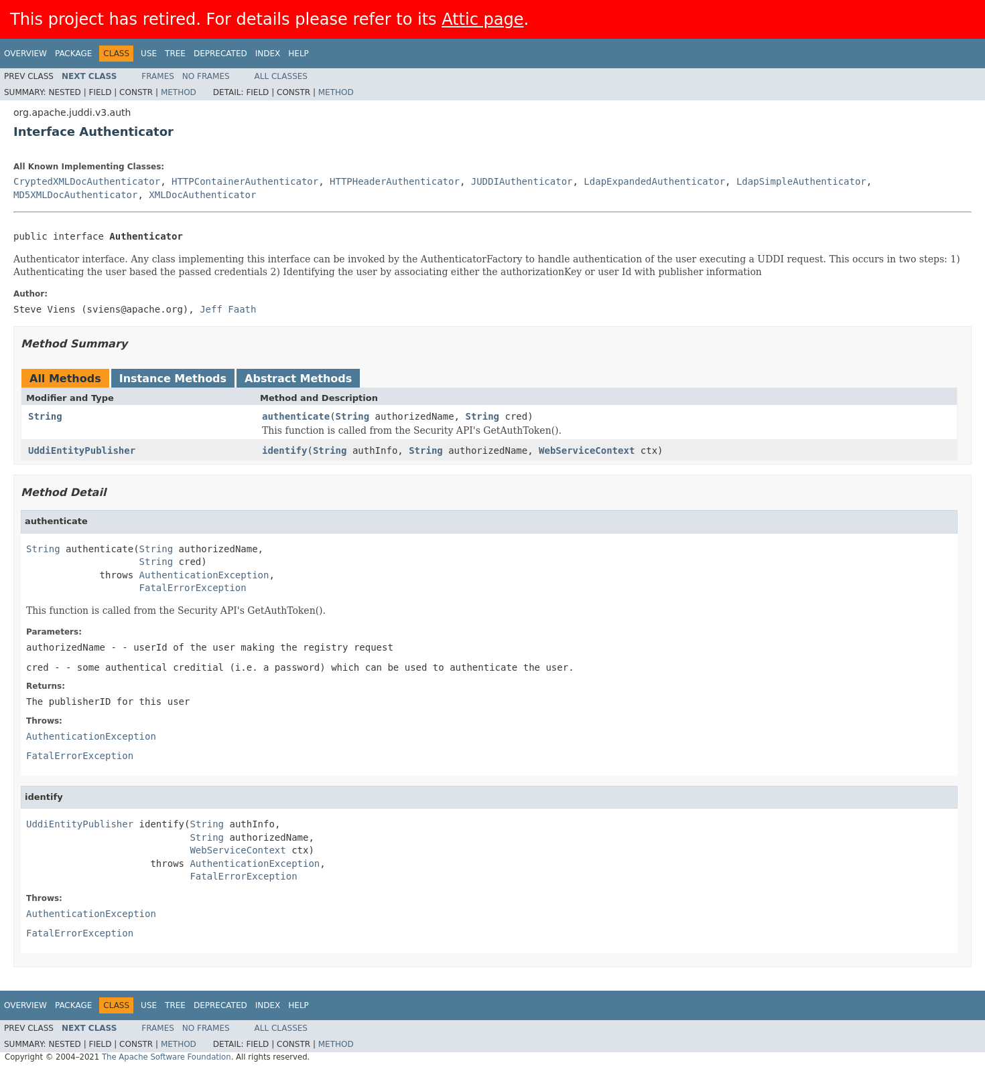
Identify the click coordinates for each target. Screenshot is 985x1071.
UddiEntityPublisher (81, 450)
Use (149, 53)
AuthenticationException (204, 575)
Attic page (482, 19)
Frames (157, 76)
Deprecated (220, 53)
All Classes (281, 76)
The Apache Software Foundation (166, 1057)
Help (298, 53)
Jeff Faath (228, 309)
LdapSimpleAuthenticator (801, 181)
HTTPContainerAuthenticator (245, 181)
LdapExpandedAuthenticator (654, 181)
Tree (175, 53)
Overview (25, 53)
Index (268, 53)
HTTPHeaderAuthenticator (395, 181)
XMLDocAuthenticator (202, 194)
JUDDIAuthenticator (522, 181)
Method (178, 92)
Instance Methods (172, 378)
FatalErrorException (193, 587)
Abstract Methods (298, 378)
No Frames (206, 76)
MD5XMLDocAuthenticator (75, 194)
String (45, 416)
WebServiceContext (587, 450)
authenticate (296, 416)
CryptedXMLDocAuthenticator (86, 181)
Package (73, 53)
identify (284, 450)
